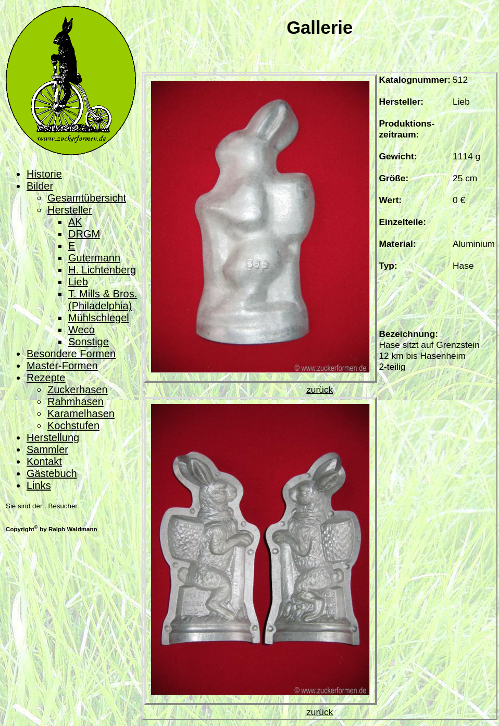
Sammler (47, 449)
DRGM (84, 234)
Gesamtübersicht (86, 198)
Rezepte (46, 377)
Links (39, 485)
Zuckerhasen (77, 389)
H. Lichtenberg (102, 270)
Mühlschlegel (98, 317)
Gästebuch (52, 473)
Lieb (78, 281)
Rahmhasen (75, 401)
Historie (44, 174)
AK (75, 222)
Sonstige (88, 341)
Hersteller (69, 210)
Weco (81, 329)
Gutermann (94, 258)
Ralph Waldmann (72, 528)
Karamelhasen (81, 413)
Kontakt (44, 461)
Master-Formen (62, 365)
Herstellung (53, 437)
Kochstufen (73, 425)
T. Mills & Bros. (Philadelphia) (102, 299)
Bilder (40, 186)
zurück (319, 389)
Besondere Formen (71, 353)
